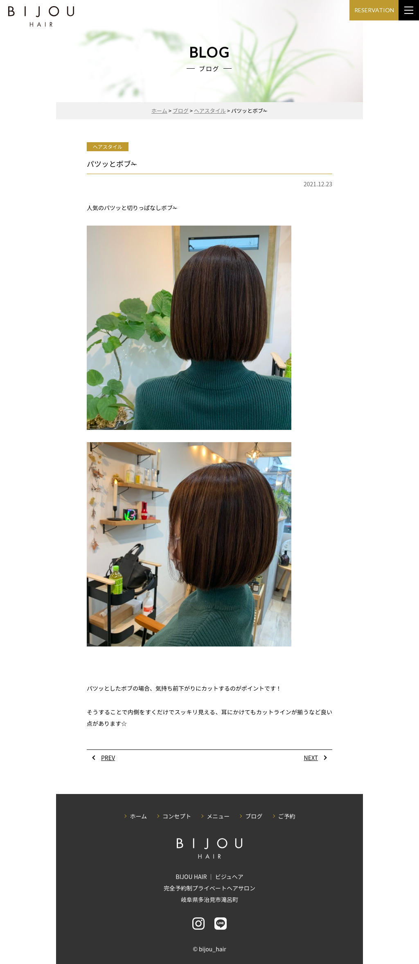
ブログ (253, 816)
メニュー (218, 816)
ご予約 (286, 816)
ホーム (138, 816)
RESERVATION (374, 10)
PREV (108, 758)
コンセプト (176, 816)
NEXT (311, 758)
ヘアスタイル (107, 146)
